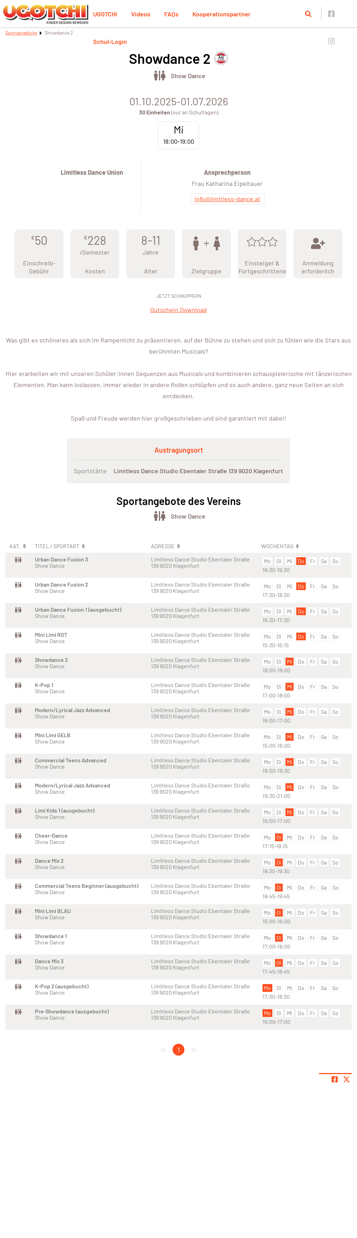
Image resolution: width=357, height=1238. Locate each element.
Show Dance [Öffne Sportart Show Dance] (188, 76)
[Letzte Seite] (194, 1050)
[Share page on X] (346, 1079)
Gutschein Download (178, 310)
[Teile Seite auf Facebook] (334, 1079)
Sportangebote (21, 33)
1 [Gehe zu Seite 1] (178, 1049)
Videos (140, 14)
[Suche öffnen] (308, 14)
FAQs (171, 14)
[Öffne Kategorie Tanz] (159, 75)
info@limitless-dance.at (227, 199)
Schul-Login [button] (110, 41)
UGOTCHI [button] (105, 14)
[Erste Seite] (163, 1050)
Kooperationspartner (221, 14)
